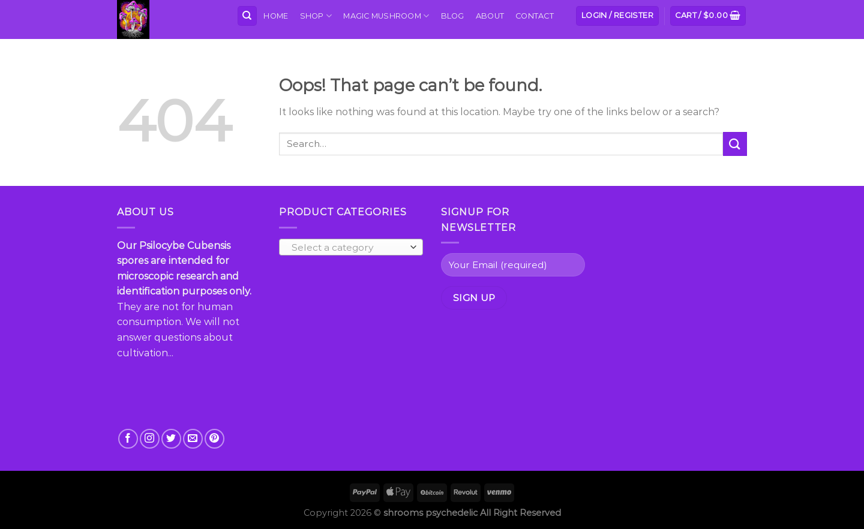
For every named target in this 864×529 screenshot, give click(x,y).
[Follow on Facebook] (128, 439)
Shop (316, 16)
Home (275, 15)
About (490, 15)
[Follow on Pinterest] (214, 439)
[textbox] (348, 247)
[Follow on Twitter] (171, 439)
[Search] (247, 16)
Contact (534, 15)
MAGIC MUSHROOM (386, 16)
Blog (452, 15)
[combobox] (351, 247)
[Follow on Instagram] (150, 439)
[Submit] (735, 143)
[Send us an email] (193, 439)
